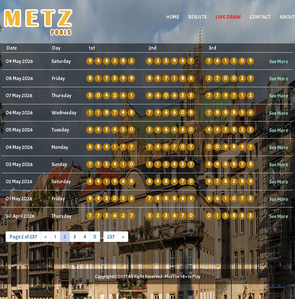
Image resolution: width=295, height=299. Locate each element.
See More (278, 61)
